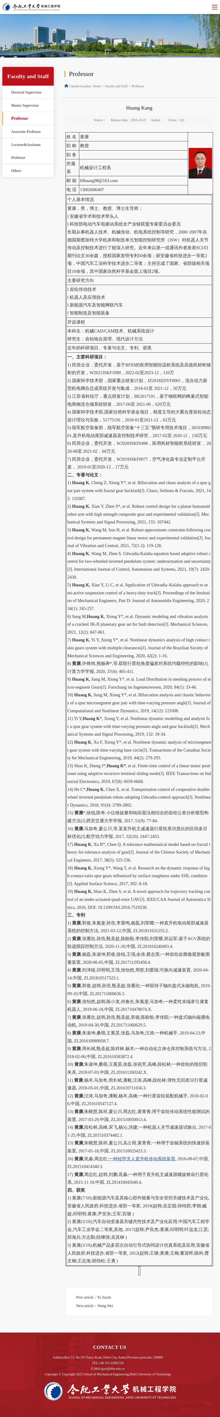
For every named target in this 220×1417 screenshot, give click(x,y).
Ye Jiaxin (104, 1297)
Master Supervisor (25, 105)
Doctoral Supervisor (26, 92)
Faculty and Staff (116, 86)
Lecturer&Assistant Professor (25, 151)
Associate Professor (26, 132)
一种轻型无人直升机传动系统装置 (142, 1158)
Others (16, 171)
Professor (19, 118)
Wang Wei (105, 1306)
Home (97, 86)
